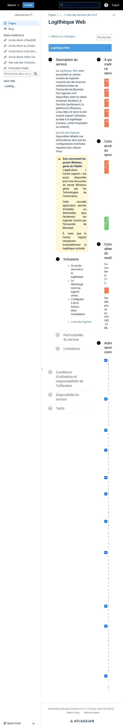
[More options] (113, 15)
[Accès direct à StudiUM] (20, 40)
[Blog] (20, 29)
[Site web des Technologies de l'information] (20, 62)
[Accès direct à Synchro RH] (20, 51)
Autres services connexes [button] (108, 347)
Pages (52, 14)
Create (28, 5)
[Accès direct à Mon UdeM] (20, 57)
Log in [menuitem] (115, 5)
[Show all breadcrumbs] (61, 15)
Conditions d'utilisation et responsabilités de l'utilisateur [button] (65, 379)
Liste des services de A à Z (81, 14)
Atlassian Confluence (70, 709)
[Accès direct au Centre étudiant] (20, 46)
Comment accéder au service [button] (108, 148)
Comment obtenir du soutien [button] (108, 251)
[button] (106, 5)
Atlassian (82, 720)
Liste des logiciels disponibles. (89, 321)
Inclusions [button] (67, 259)
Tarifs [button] (56, 408)
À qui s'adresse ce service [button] (108, 66)
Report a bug (73, 712)
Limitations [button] (68, 349)
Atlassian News (91, 712)
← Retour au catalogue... (62, 36)
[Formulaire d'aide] (20, 68)
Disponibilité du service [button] (63, 397)
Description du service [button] (63, 62)
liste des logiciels (70, 132)
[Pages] (20, 23)
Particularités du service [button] (69, 337)
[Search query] (79, 5)
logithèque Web (69, 70)
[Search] (61, 5)
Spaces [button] (11, 5)
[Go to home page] (4, 5)
